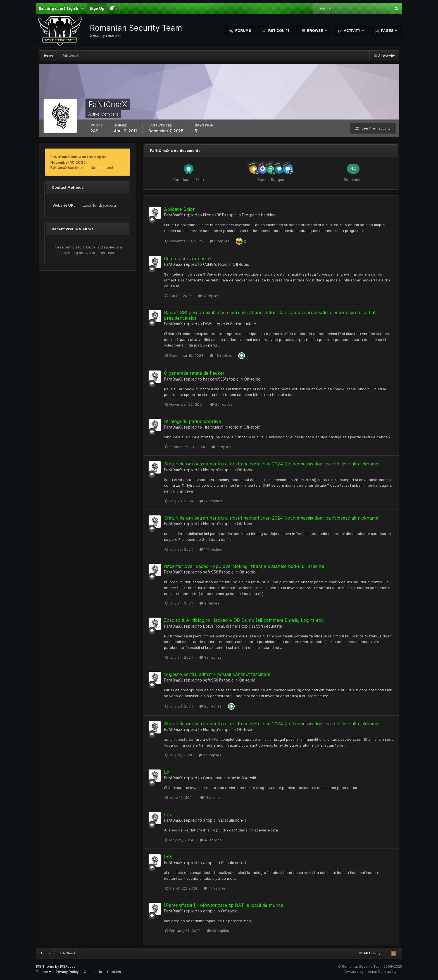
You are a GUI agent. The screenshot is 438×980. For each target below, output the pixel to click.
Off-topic (241, 264)
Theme (43, 972)
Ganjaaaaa (212, 777)
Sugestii (248, 777)
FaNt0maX (173, 214)
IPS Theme (45, 966)
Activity (352, 30)
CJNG (208, 264)
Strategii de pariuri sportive (192, 421)
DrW (207, 323)
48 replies (221, 355)
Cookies (114, 972)
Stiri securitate (243, 323)
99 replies (210, 657)
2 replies (209, 603)
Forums (242, 30)
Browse (315, 30)
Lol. (168, 772)
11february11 (214, 427)
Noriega (210, 469)
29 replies (218, 930)
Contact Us (93, 972)
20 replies (210, 706)
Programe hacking (259, 214)
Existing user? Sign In (61, 8)
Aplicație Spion (180, 209)
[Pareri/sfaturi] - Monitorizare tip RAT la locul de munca (223, 905)
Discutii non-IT (234, 820)
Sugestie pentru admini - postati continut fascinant (217, 674)
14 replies (208, 295)
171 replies (210, 501)
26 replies (221, 404)
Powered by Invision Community (370, 971)
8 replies (219, 241)
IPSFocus (67, 966)
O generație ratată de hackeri (194, 373)
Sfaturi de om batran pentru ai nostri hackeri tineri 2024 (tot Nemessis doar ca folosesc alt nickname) (272, 464)
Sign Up (97, 8)
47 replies (211, 840)
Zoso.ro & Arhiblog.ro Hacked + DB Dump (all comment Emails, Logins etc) (244, 620)
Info (168, 814)
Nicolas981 (213, 214)
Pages (387, 30)
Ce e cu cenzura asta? (188, 258)
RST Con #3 (278, 30)
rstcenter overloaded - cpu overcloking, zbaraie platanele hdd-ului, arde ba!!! (246, 566)
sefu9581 (211, 572)
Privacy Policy (67, 972)
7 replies (221, 446)
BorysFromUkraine (220, 626)
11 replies (210, 797)
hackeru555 (214, 379)
